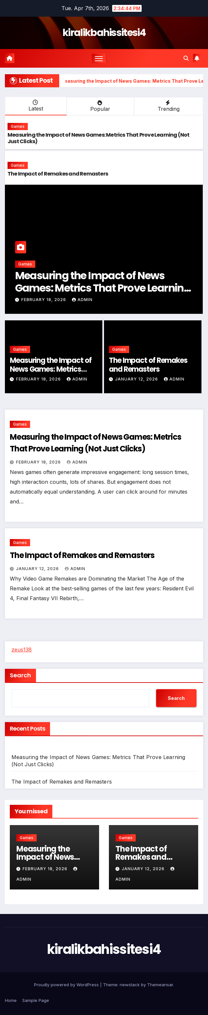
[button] (186, 58)
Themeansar (160, 984)
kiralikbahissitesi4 (104, 33)
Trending (168, 106)
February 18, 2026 (44, 299)
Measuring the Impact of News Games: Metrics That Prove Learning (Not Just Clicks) (99, 138)
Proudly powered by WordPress (67, 984)
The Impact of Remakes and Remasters (58, 174)
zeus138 (21, 649)
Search (20, 675)
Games (18, 126)
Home (11, 1000)
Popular (100, 106)
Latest (35, 106)
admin (82, 299)
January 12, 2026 (137, 379)
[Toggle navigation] (98, 58)
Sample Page (35, 1000)
